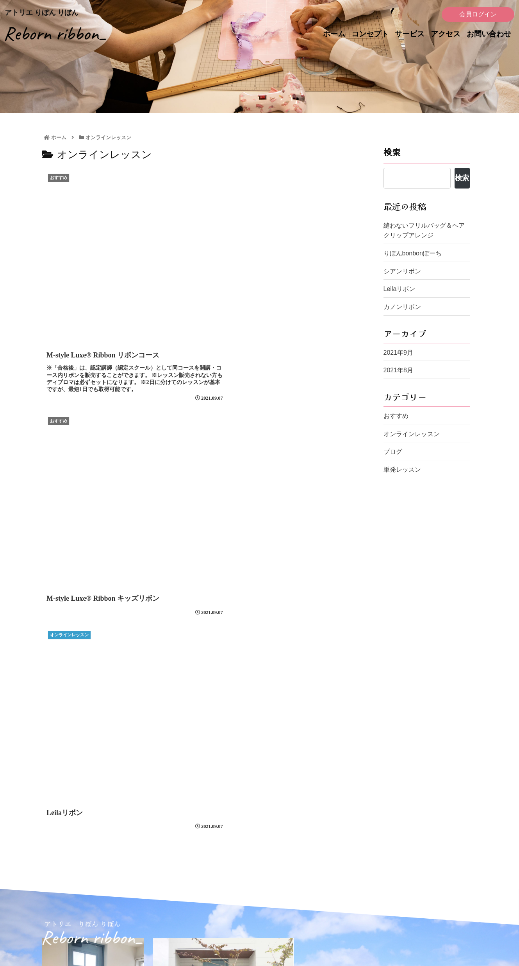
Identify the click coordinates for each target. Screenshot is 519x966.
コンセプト (370, 34)
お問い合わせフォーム (237, 848)
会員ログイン (478, 14)
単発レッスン (402, 469)
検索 (392, 151)
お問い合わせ (489, 34)
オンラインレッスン (411, 434)
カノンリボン (402, 306)
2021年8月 (398, 370)
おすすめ (395, 416)
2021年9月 (398, 352)
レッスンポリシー (343, 901)
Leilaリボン (399, 288)
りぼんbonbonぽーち (412, 253)
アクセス (445, 34)
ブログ (392, 451)
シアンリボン (402, 271)
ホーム (334, 34)
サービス (409, 34)
